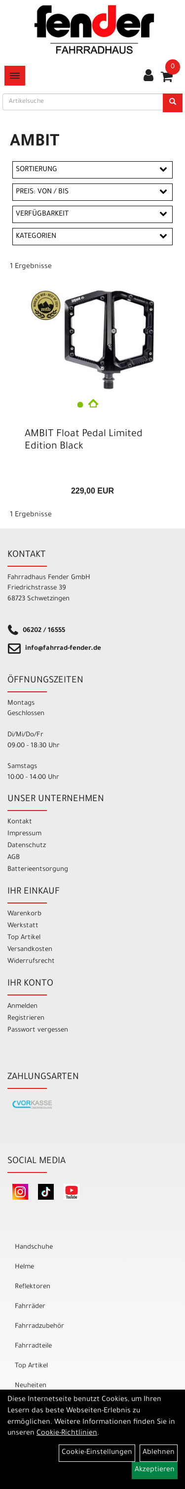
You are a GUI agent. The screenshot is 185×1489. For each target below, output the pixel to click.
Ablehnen (159, 1453)
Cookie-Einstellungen (97, 1453)
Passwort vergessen (37, 1030)
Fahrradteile (33, 1346)
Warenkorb (24, 914)
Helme (24, 1267)
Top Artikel (23, 938)
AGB (13, 857)
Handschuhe (34, 1247)
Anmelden (22, 1006)
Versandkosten (29, 949)
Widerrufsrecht (31, 961)
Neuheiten (30, 1386)
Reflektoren (32, 1287)
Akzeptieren (155, 1470)
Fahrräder (30, 1306)
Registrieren (25, 1018)
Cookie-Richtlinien (67, 1434)
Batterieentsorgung (37, 869)
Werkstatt (22, 926)
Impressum (24, 834)
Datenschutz (26, 846)
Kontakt (19, 822)
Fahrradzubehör (39, 1326)
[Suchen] (173, 102)
